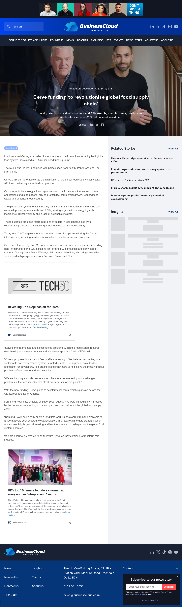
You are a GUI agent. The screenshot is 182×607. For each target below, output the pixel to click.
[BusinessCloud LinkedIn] (152, 26)
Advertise (151, 40)
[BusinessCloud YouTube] (176, 26)
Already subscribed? (151, 600)
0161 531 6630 (73, 586)
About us (167, 40)
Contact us (11, 586)
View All (173, 148)
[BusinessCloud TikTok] (164, 26)
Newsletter (134, 40)
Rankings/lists (101, 40)
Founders (57, 40)
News (70, 40)
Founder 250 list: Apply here (28, 40)
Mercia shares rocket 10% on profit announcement (142, 187)
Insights (82, 40)
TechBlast (10, 594)
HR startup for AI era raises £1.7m (131, 180)
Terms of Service (141, 595)
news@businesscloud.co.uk (82, 595)
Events (118, 40)
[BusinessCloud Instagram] (170, 26)
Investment (11, 148)
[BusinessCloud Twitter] (158, 26)
